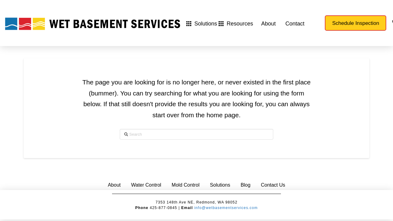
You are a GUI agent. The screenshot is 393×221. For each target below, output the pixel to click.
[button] (202, 23)
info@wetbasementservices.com (226, 208)
